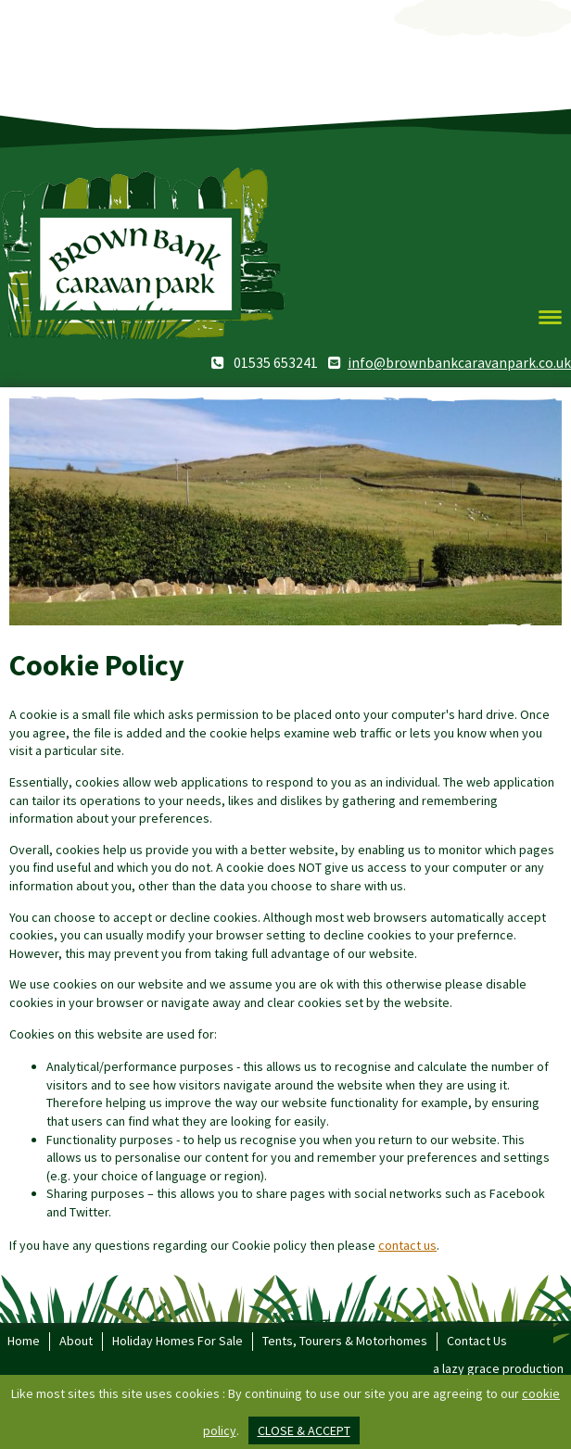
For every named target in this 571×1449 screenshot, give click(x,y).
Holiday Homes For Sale (177, 1340)
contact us (407, 1245)
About (76, 1340)
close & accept (304, 1430)
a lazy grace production (498, 1368)
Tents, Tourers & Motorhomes (344, 1340)
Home (23, 1340)
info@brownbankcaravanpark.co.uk (459, 363)
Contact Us (477, 1340)
